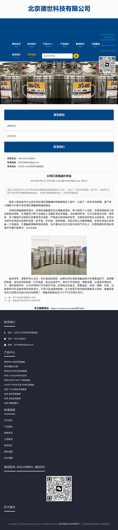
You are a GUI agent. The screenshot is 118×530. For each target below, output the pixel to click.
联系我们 (16, 56)
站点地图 (8, 458)
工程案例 (8, 439)
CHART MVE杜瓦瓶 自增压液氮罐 (19, 385)
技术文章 (17, 101)
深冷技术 (31, 45)
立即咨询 (31, 56)
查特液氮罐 (31, 228)
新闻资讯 (80, 45)
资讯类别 (59, 114)
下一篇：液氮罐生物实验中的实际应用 (22, 300)
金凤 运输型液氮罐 (12, 398)
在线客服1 (109, 37)
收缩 (96, 44)
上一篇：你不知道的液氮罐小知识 (20, 297)
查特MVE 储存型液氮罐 (14, 362)
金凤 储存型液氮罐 (12, 394)
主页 (8, 101)
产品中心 (48, 45)
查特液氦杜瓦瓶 (11, 366)
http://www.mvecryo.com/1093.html (67, 308)
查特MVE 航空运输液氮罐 (15, 371)
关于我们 (8, 420)
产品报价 (64, 45)
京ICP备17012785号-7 (69, 524)
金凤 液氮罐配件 (11, 403)
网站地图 (8, 451)
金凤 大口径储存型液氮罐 (15, 389)
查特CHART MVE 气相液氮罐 (17, 380)
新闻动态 (11, 126)
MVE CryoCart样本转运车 (15, 375)
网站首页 (16, 45)
